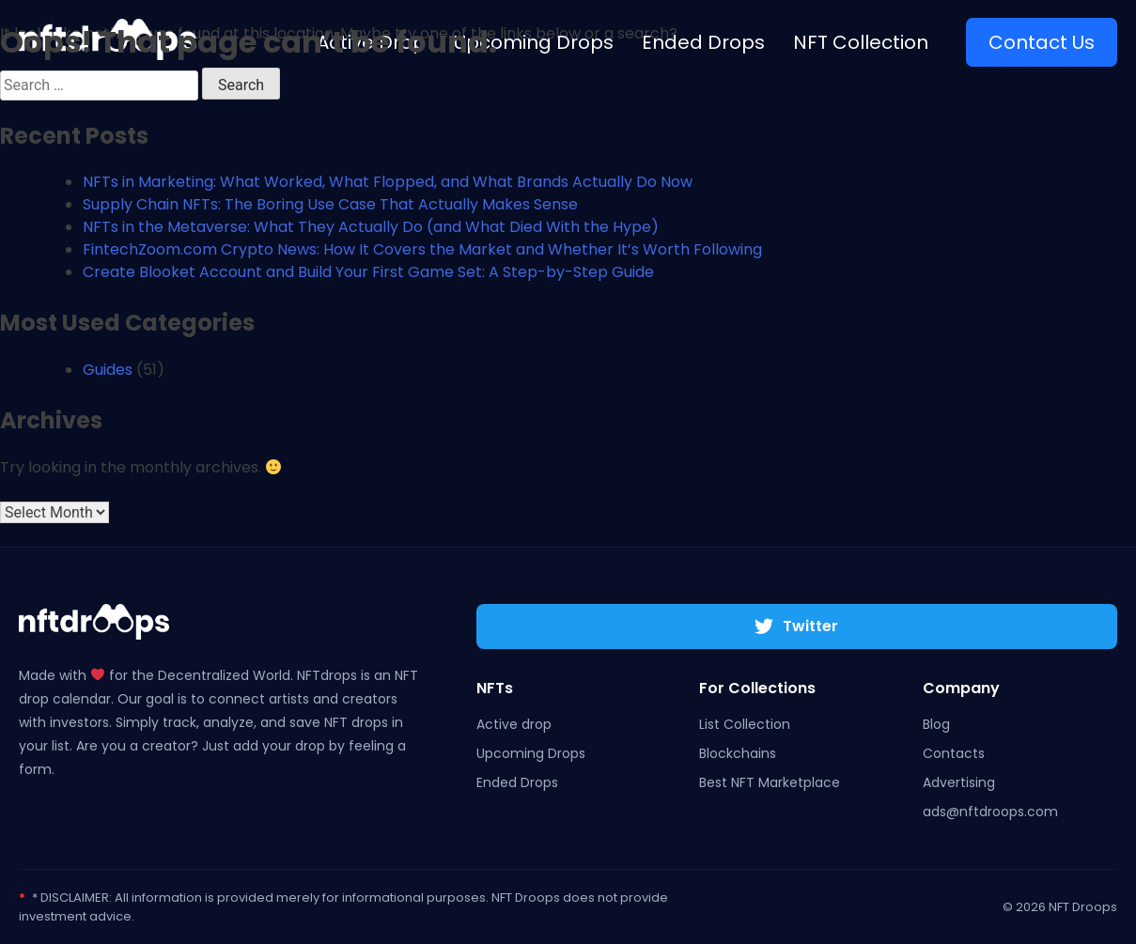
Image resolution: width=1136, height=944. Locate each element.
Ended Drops (517, 782)
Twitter (796, 626)
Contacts (954, 753)
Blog (936, 724)
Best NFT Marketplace (769, 782)
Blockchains (737, 753)
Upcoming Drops (530, 753)
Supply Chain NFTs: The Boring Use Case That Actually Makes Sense (330, 204)
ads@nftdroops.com (990, 811)
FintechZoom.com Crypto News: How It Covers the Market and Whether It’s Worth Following (422, 249)
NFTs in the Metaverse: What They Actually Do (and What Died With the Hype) (371, 227)
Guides (107, 369)
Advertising (959, 782)
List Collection (744, 724)
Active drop (514, 724)
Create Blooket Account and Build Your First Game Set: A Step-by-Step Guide (368, 272)
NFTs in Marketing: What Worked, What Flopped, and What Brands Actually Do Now (387, 182)
